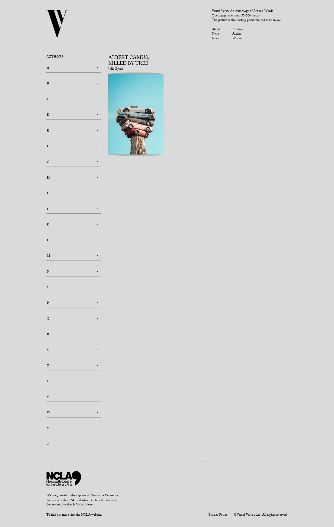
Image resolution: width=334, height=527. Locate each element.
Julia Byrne (115, 69)
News (215, 34)
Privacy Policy (218, 515)
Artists (236, 34)
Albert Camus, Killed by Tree (128, 61)
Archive (237, 29)
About (216, 29)
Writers (237, 39)
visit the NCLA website (85, 515)
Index (215, 39)
